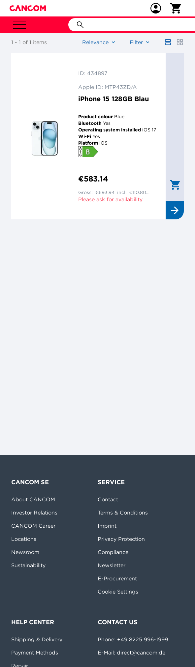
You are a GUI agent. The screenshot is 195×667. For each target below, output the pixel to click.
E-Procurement (117, 578)
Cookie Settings (118, 591)
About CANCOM (33, 499)
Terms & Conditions (123, 512)
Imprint (107, 525)
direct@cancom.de (141, 652)
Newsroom (25, 552)
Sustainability (28, 565)
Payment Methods (34, 652)
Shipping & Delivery (36, 639)
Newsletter (111, 565)
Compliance (113, 552)
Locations (23, 539)
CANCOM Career (33, 525)
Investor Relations (34, 512)
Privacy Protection (121, 539)
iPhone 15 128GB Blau (113, 99)
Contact (108, 499)
